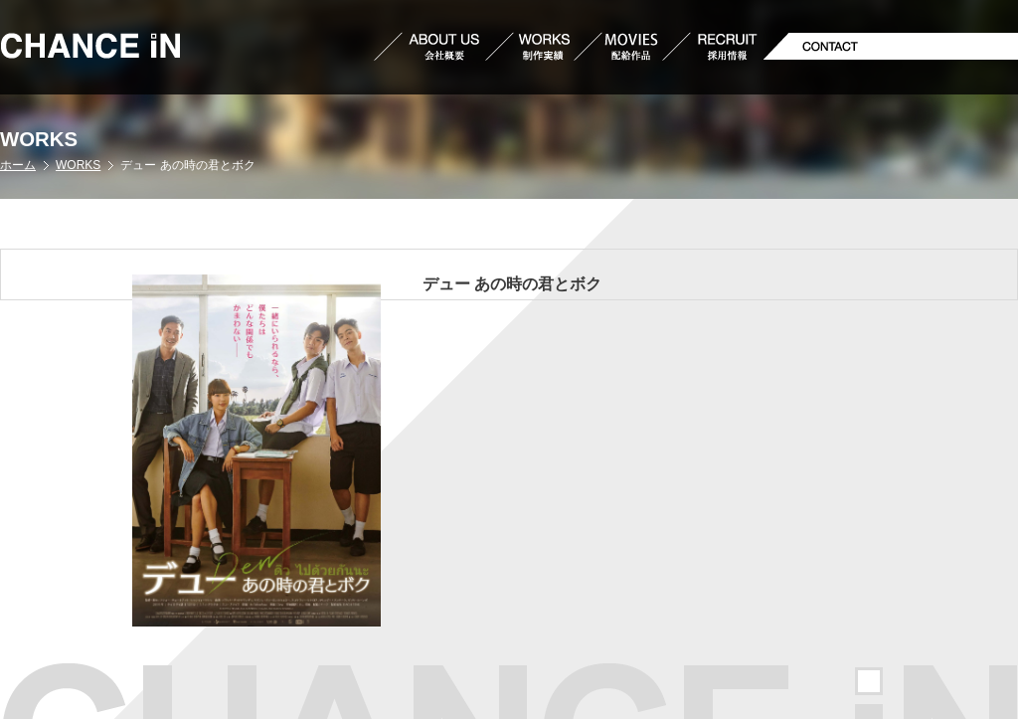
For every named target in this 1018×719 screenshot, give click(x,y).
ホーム (18, 165)
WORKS (78, 165)
